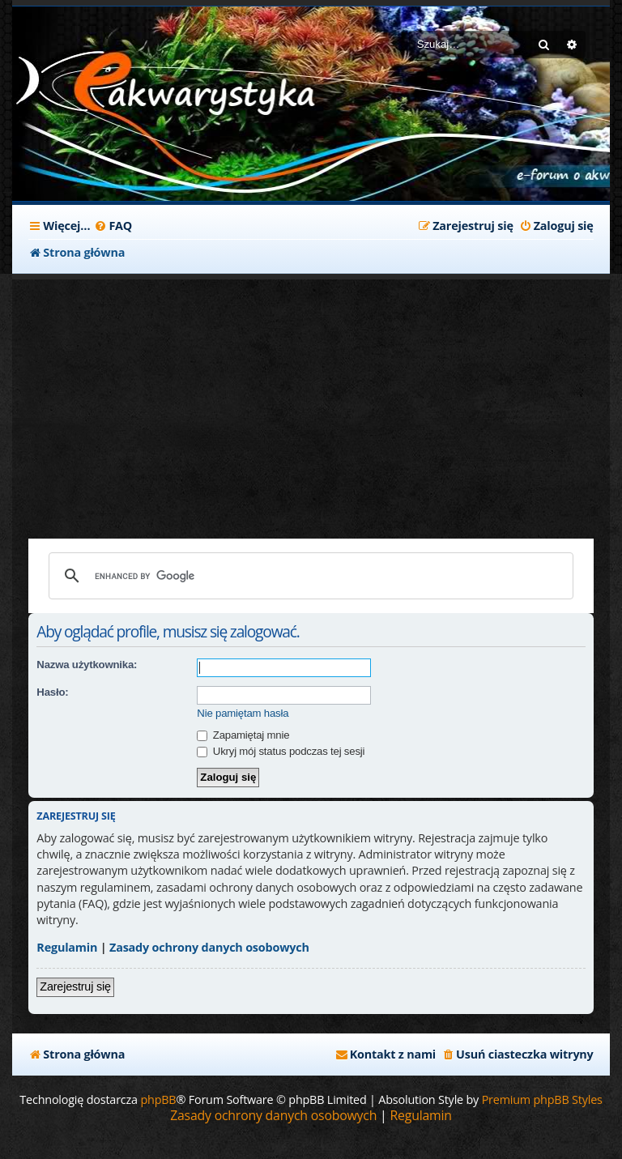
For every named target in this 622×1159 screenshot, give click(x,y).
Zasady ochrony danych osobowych (209, 947)
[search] (308, 576)
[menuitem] (113, 226)
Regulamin (66, 947)
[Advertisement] (310, 401)
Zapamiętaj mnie (243, 735)
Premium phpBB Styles (542, 1099)
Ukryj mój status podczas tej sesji (280, 751)
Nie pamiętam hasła (242, 713)
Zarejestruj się (75, 986)
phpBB (158, 1099)
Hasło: (52, 692)
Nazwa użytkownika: (86, 664)
